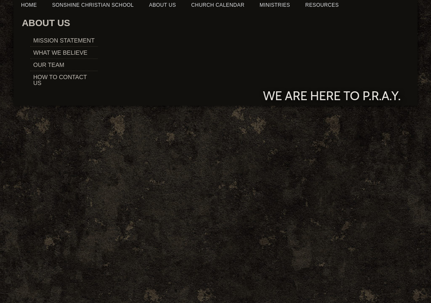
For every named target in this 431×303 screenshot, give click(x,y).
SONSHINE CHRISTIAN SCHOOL (93, 5)
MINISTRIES (275, 5)
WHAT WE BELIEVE (60, 52)
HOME (29, 5)
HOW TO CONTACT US (60, 80)
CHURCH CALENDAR (217, 5)
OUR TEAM (48, 64)
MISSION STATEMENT (64, 40)
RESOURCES (321, 5)
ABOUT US (162, 5)
